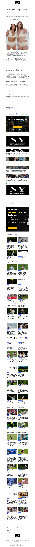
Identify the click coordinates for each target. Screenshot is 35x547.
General (8, 532)
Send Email (10, 106)
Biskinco (7, 64)
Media (17, 531)
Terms (14, 544)
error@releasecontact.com (19, 113)
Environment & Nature (8, 530)
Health (17, 527)
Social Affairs (25, 526)
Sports (25, 528)
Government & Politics (17, 525)
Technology (26, 530)
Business (8, 527)
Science (25, 524)
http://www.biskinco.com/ (13, 108)
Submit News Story (17, 126)
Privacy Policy (19, 544)
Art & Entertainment (8, 525)
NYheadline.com (15, 545)
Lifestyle (17, 529)
